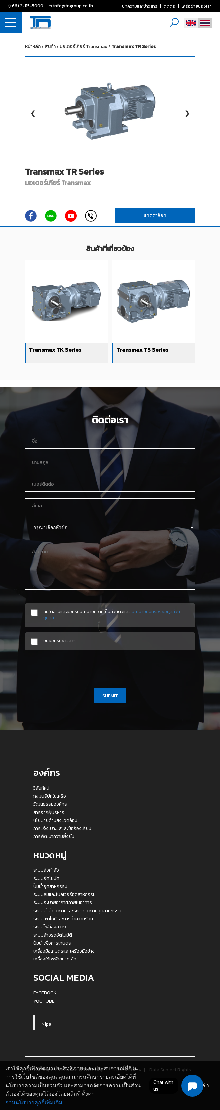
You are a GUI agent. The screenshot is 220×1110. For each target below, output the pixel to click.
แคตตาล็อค (155, 215)
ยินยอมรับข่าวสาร (59, 640)
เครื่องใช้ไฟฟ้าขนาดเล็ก (54, 959)
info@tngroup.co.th (73, 5)
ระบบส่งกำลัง (46, 870)
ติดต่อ (169, 6)
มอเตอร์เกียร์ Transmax (108, 46)
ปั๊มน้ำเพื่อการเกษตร (52, 943)
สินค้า (50, 46)
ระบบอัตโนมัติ (46, 878)
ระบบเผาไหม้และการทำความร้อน (63, 918)
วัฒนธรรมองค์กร (50, 804)
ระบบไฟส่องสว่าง (49, 926)
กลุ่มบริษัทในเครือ (49, 796)
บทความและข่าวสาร (139, 6)
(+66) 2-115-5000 (25, 5)
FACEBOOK (45, 992)
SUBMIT (110, 695)
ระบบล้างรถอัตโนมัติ (52, 935)
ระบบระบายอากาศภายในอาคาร (62, 902)
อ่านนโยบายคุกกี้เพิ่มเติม (33, 1102)
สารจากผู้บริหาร (48, 812)
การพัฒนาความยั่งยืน (53, 836)
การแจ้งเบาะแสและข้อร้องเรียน (62, 828)
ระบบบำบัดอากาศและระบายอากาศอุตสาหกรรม (77, 910)
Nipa (46, 1024)
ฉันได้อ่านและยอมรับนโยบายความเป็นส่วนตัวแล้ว (111, 614)
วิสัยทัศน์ (41, 788)
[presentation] (110, 668)
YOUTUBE (44, 1001)
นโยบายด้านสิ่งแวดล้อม (55, 820)
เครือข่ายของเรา (197, 6)
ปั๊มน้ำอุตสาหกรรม (50, 886)
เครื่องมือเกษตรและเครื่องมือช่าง (64, 951)
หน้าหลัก (33, 46)
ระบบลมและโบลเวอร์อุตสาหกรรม (64, 894)
